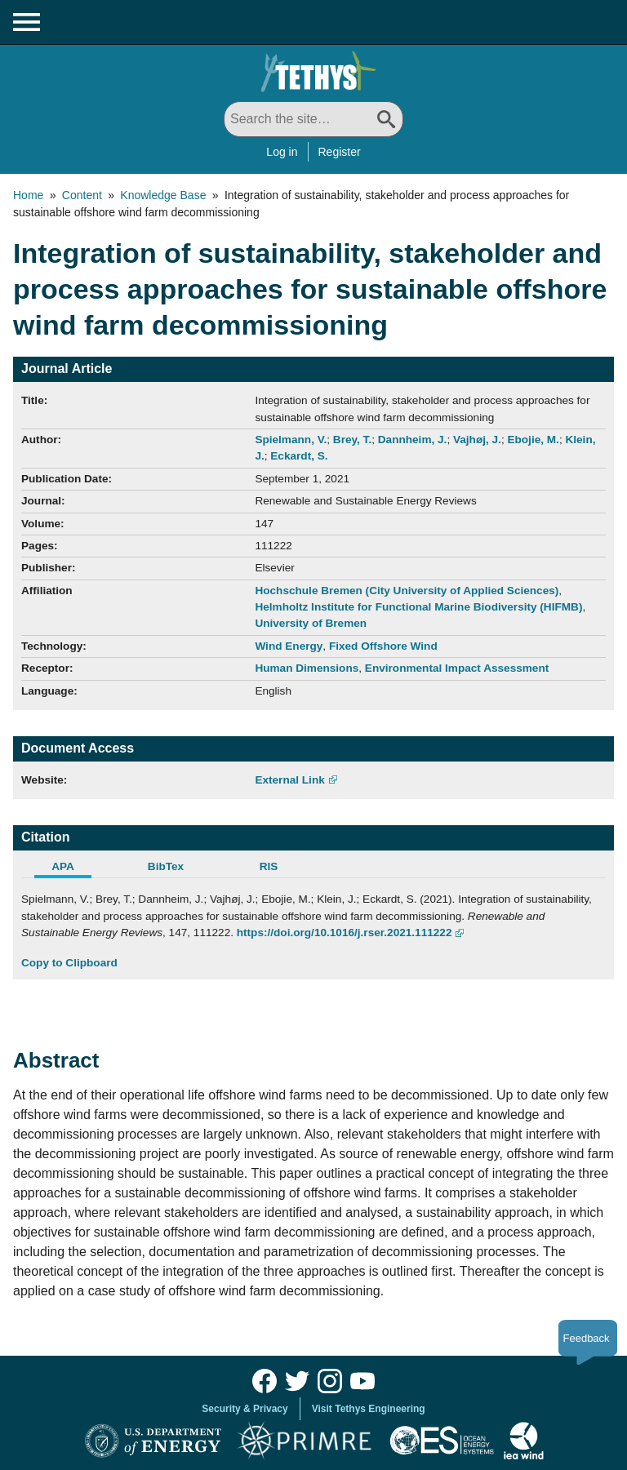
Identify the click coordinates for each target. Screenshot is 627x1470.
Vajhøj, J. (477, 439)
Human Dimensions (306, 668)
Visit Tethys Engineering (368, 1408)
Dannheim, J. (412, 439)
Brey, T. (352, 439)
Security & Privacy (244, 1408)
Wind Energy (288, 646)
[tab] (72, 868)
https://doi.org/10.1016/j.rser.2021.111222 (344, 932)
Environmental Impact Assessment (457, 668)
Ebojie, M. (532, 439)
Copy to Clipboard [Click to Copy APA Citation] (69, 963)
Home (28, 195)
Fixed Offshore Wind (383, 646)
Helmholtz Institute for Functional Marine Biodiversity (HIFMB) (418, 607)
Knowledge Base (163, 195)
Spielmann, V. (291, 439)
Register (339, 151)
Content (82, 195)
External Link (289, 780)
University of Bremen (311, 623)
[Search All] (313, 119)
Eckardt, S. (298, 456)
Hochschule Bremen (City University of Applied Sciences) (406, 590)
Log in (281, 151)
